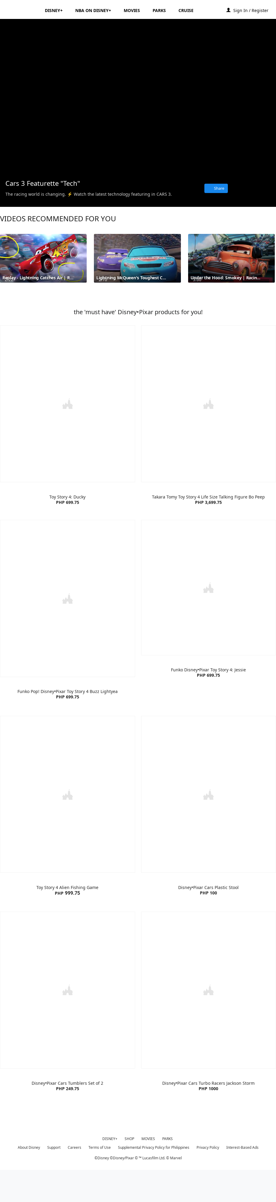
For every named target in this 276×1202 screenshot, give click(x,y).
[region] (138, 96)
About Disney (29, 1178)
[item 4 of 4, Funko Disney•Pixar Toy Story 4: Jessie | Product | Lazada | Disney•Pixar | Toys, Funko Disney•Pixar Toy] (208, 647)
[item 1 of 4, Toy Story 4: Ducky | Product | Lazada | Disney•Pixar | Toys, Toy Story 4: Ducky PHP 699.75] (67, 453)
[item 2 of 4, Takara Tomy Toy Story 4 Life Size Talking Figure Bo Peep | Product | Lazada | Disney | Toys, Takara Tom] (208, 453)
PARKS (167, 1169)
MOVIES (148, 1169)
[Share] (216, 188)
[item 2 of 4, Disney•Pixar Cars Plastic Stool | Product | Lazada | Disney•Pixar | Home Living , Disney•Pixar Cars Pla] (208, 842)
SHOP (129, 1169)
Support (53, 1178)
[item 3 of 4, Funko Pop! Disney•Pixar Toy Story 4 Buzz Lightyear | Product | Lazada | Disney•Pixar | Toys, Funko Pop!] (67, 647)
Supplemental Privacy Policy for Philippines (153, 1178)
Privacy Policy (208, 1178)
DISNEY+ (109, 1169)
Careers (74, 1178)
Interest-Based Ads (242, 1178)
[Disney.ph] (21, 10)
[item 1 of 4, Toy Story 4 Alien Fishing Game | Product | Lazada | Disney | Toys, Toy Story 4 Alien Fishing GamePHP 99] (67, 842)
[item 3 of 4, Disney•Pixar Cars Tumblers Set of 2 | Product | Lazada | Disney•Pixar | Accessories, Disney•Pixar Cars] (67, 1037)
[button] (254, 10)
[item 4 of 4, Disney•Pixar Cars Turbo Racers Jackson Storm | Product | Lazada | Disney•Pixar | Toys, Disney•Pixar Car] (208, 1037)
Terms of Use (99, 1178)
